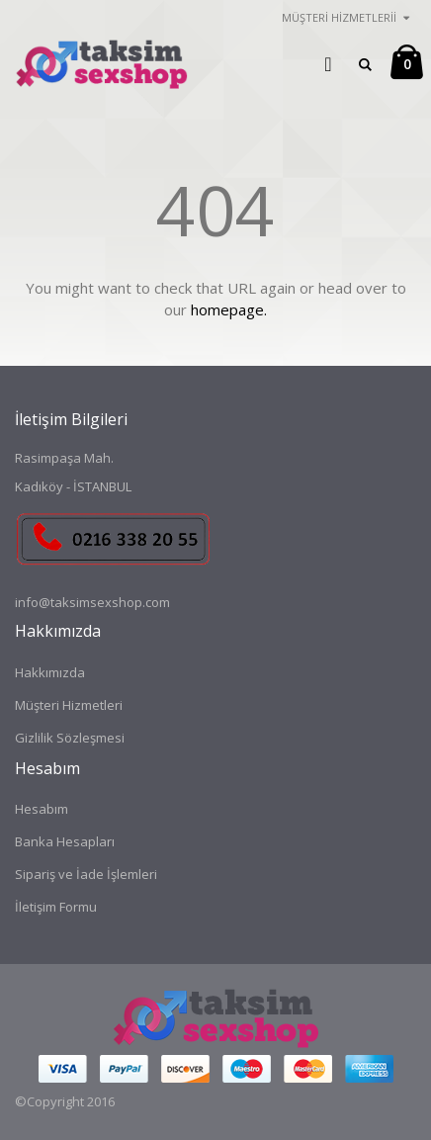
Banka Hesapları (65, 841)
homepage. (229, 309)
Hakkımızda (50, 672)
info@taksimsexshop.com (92, 602)
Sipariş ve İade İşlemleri (86, 874)
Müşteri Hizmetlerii (339, 17)
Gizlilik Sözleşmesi (70, 737)
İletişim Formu (56, 907)
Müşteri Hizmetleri (69, 705)
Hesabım (41, 809)
